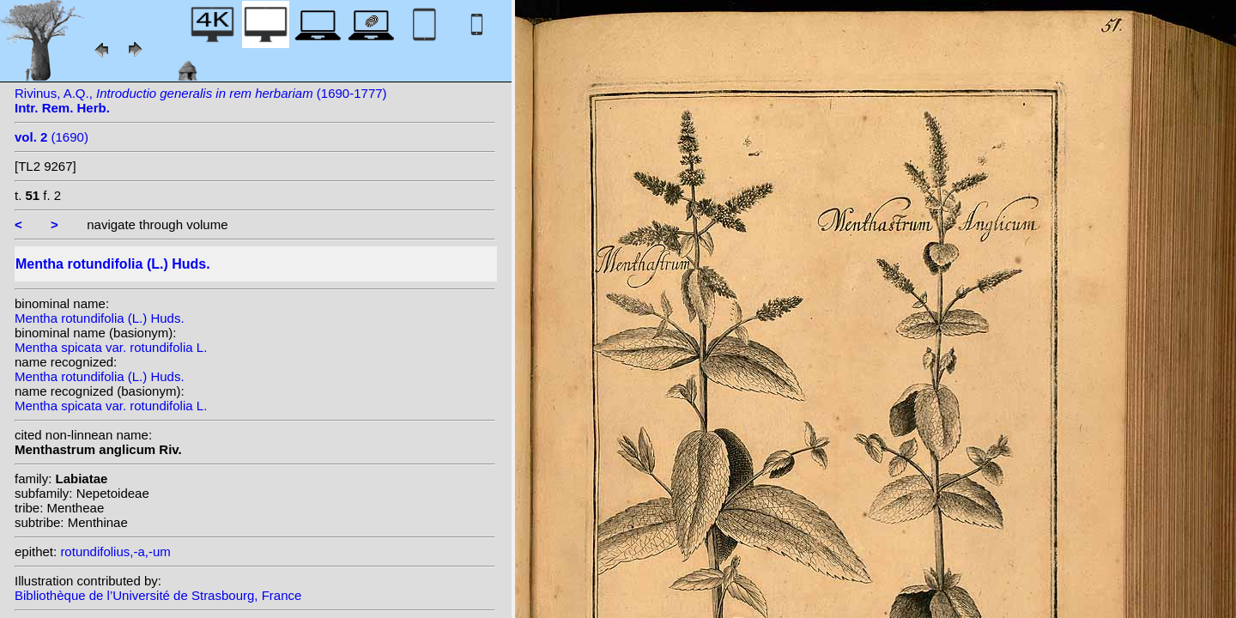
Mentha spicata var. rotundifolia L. (111, 347)
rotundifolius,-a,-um (115, 551)
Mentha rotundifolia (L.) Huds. (100, 318)
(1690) (51, 137)
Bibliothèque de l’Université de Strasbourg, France (158, 595)
